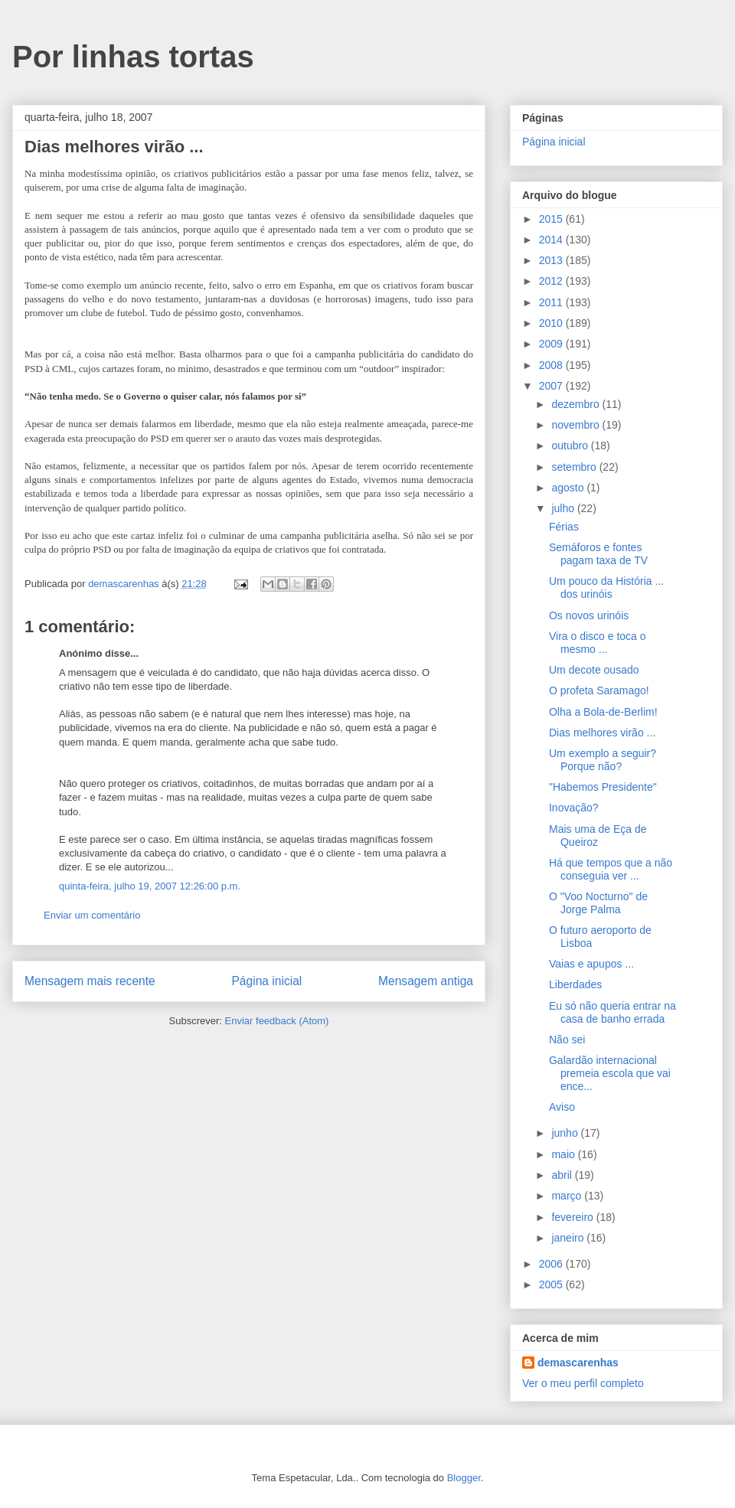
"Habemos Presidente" (603, 787)
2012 (552, 281)
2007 (552, 386)
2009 (552, 344)
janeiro (568, 1238)
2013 (552, 260)
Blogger (464, 1478)
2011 (552, 302)
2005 (552, 1284)
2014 (552, 239)
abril (562, 1175)
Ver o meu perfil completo (583, 1383)
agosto (568, 487)
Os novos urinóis (589, 615)
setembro (575, 467)
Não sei (567, 1039)
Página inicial (266, 980)
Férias (564, 527)
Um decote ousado (594, 670)
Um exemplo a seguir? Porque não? (602, 759)
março (567, 1196)
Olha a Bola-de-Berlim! (603, 712)
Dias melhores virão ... (602, 732)
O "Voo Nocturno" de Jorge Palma (598, 903)
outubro (570, 445)
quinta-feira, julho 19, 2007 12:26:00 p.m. (149, 886)
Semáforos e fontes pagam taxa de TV (598, 553)
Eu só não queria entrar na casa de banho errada (612, 1012)
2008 (552, 365)
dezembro (576, 404)
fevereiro (573, 1217)
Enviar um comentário (92, 915)
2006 (552, 1264)
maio (564, 1154)
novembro (576, 425)
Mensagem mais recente (89, 980)
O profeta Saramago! (599, 690)
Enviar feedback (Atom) (277, 1021)
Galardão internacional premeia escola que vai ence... (610, 1073)
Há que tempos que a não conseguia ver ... (610, 869)
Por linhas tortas (133, 56)
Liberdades (575, 984)
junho (565, 1133)
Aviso (562, 1107)
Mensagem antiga (425, 980)
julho (564, 508)
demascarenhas (578, 1362)
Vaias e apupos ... (591, 964)
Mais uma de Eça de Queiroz (598, 835)
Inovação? (574, 807)
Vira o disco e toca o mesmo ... (597, 642)
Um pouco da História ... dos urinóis (606, 587)
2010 (552, 323)
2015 (552, 219)
